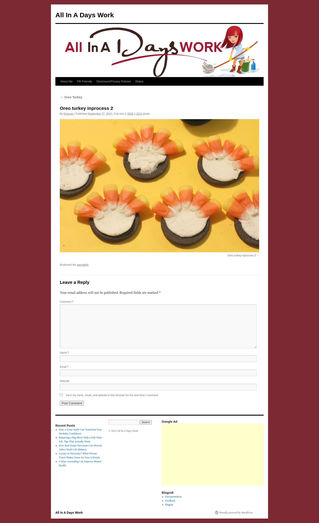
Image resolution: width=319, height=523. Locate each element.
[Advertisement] (240, 455)
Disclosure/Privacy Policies (114, 81)
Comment (66, 301)
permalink (82, 264)
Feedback (170, 500)
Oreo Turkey (71, 97)
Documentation (173, 496)
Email (64, 366)
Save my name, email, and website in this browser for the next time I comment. (112, 395)
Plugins (169, 504)
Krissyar (68, 113)
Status (139, 81)
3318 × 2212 (134, 113)
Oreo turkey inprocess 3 (242, 255)
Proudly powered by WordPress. (236, 512)
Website (64, 381)
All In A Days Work (84, 15)
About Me (66, 81)
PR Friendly (84, 81)
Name (64, 352)
